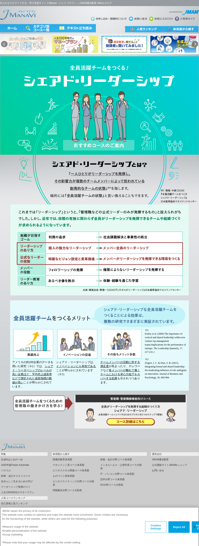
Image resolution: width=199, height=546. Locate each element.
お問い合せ (158, 470)
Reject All (179, 531)
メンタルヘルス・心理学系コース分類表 (121, 467)
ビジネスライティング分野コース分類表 (73, 483)
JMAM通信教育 (160, 459)
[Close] (194, 531)
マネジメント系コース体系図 (68, 465)
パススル (6, 470)
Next (195, 44)
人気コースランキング (13, 498)
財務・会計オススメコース (15, 476)
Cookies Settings (156, 531)
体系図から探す (61, 454)
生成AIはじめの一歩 (12, 459)
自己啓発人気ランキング (14, 503)
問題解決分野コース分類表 (67, 490)
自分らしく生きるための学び (17, 481)
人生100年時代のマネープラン (17, 492)
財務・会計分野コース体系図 (116, 459)
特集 (3, 454)
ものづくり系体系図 (64, 476)
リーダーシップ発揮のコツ (15, 486)
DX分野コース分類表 (111, 484)
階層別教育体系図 (62, 459)
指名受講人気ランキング (14, 509)
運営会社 (157, 454)
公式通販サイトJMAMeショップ (169, 465)
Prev (4, 44)
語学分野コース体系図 (112, 479)
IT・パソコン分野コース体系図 (117, 473)
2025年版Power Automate (15, 465)
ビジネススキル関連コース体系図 (71, 470)
